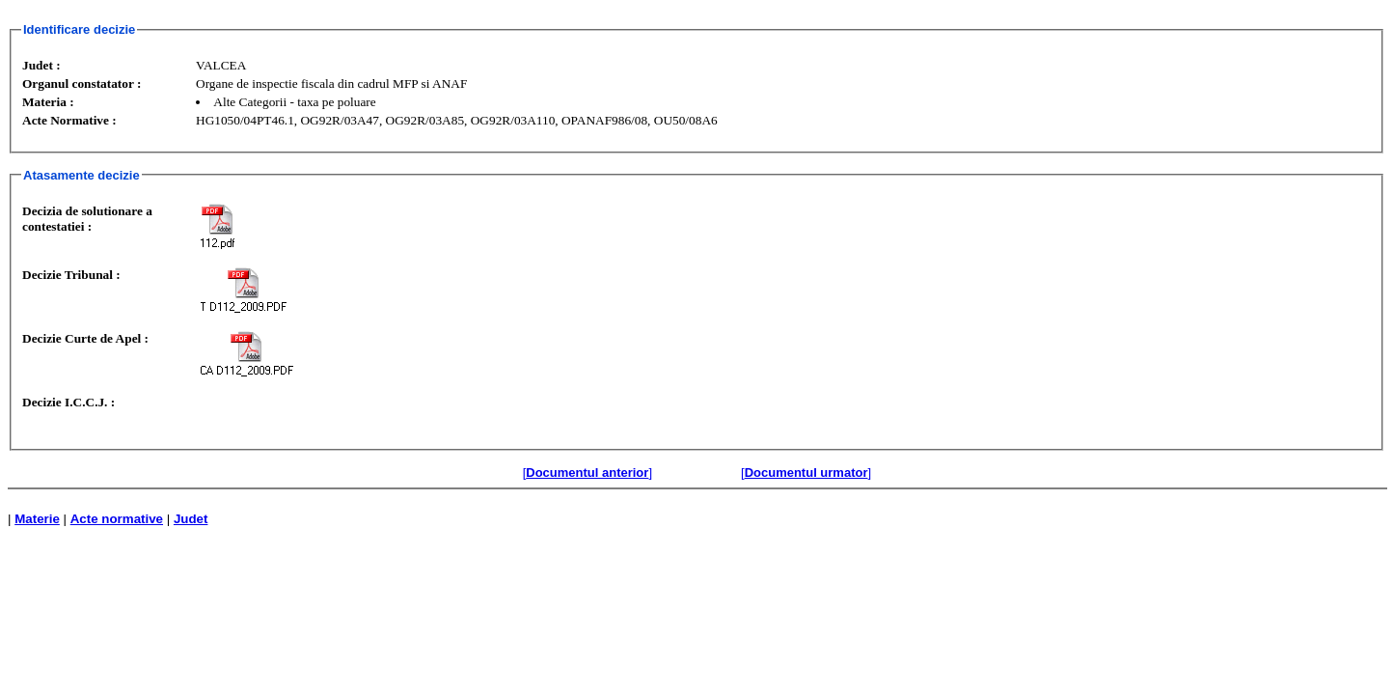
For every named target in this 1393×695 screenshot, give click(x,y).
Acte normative (116, 519)
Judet (191, 519)
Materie (37, 519)
